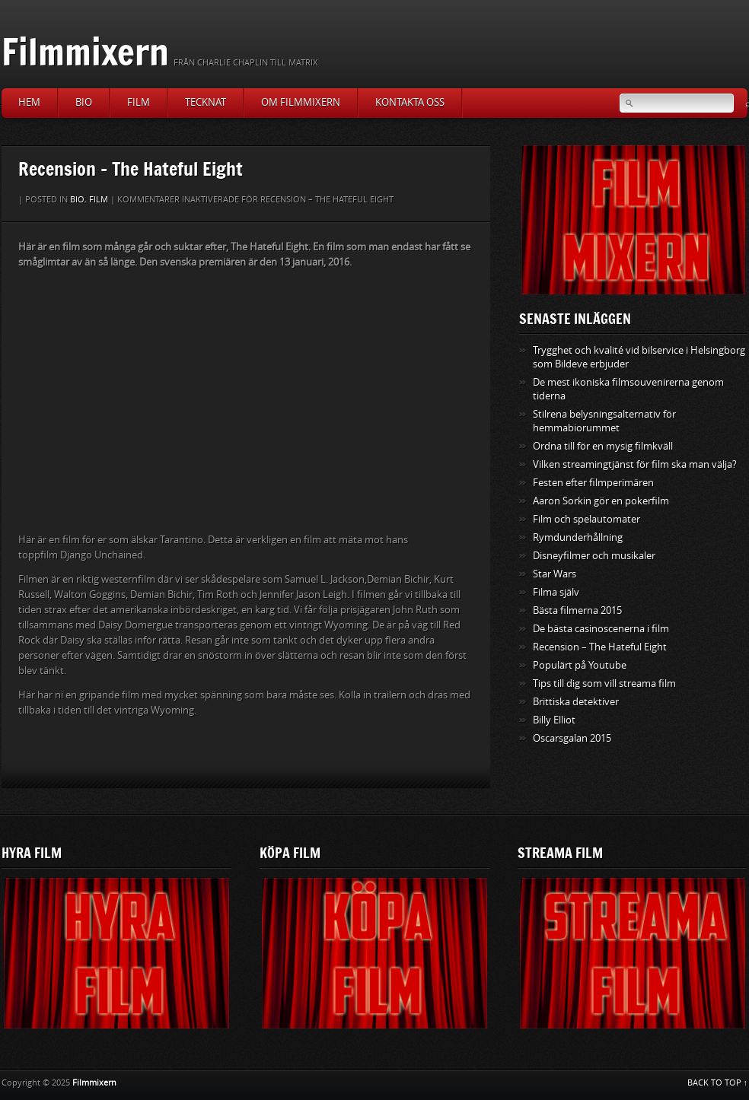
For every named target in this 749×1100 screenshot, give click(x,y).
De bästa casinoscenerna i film (601, 628)
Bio (83, 102)
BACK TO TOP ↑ (717, 1083)
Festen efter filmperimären (593, 482)
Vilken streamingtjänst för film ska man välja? (635, 464)
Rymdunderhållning (578, 537)
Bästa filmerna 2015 (577, 610)
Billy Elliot (554, 720)
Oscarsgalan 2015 (572, 738)
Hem (29, 102)
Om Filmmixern (300, 102)
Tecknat (205, 102)
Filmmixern (85, 51)
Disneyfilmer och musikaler (594, 555)
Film (138, 102)
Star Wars (554, 574)
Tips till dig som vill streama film (604, 683)
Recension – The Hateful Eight (600, 647)
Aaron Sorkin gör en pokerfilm (601, 501)
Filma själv (556, 592)
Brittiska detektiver (576, 701)
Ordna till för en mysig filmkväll (603, 446)
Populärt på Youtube (579, 665)
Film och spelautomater (586, 519)
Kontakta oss (410, 102)
